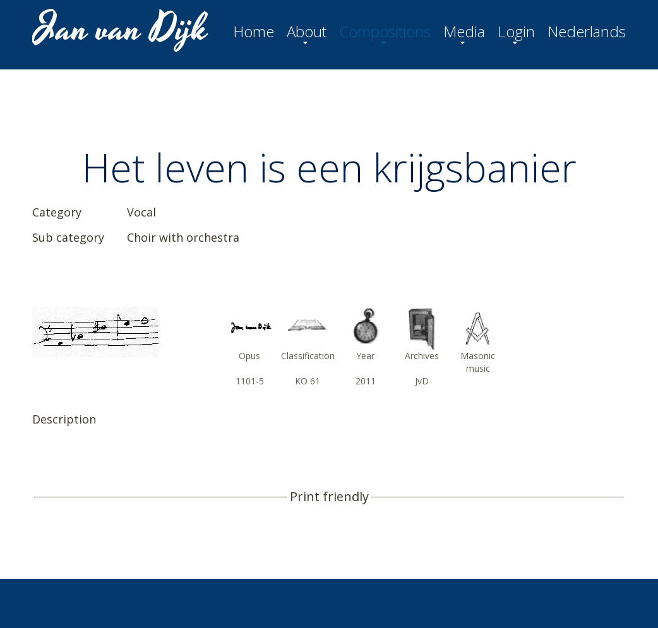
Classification (308, 356)
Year (365, 356)
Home (253, 31)
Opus (249, 356)
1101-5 (250, 381)
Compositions (385, 31)
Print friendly (329, 496)
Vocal (141, 212)
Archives (422, 356)
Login (516, 31)
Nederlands (586, 31)
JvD (422, 381)
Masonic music (477, 362)
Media (464, 31)
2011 (366, 381)
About (306, 31)
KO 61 (307, 381)
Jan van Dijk (121, 29)
